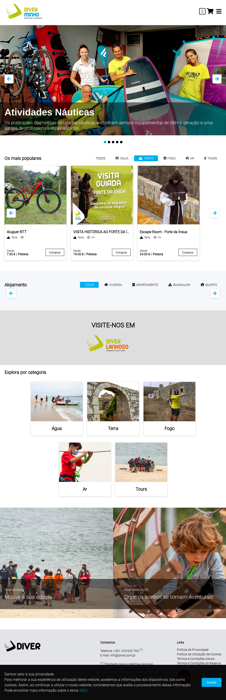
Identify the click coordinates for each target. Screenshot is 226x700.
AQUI (83, 690)
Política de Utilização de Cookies (199, 654)
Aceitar (212, 682)
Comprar (55, 252)
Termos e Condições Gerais (196, 659)
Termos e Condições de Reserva (199, 663)
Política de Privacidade (192, 650)
